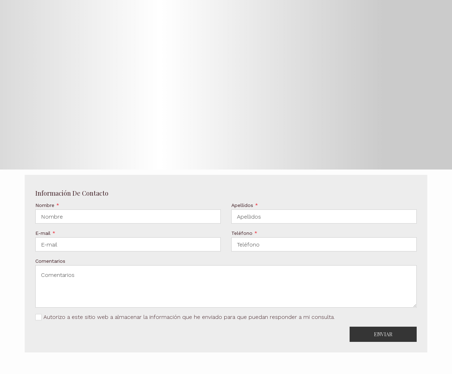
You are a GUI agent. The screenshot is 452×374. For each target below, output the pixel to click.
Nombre (47, 205)
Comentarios (50, 261)
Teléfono (244, 233)
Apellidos (244, 205)
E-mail (45, 233)
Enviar (383, 334)
